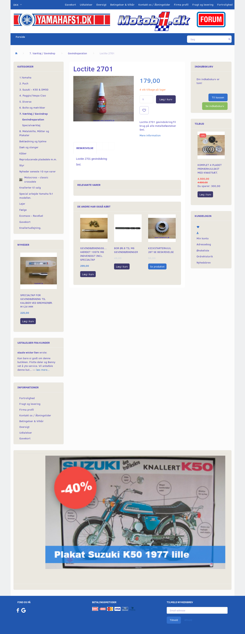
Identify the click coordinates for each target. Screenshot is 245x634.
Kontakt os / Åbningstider (154, 4)
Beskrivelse (84, 148)
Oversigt (101, 4)
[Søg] (230, 39)
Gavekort (70, 4)
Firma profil (181, 4)
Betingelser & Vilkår (122, 4)
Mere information (150, 135)
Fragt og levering (202, 4)
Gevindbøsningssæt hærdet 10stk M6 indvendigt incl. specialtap (94, 253)
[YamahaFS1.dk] (61, 19)
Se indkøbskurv (215, 106)
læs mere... (43, 369)
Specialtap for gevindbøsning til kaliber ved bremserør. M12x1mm (36, 300)
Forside (20, 37)
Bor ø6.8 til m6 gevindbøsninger (126, 250)
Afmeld (188, 620)
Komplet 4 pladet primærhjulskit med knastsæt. (210, 168)
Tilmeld (174, 620)
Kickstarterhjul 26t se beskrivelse (161, 250)
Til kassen (218, 97)
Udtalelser (86, 4)
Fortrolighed (225, 4)
